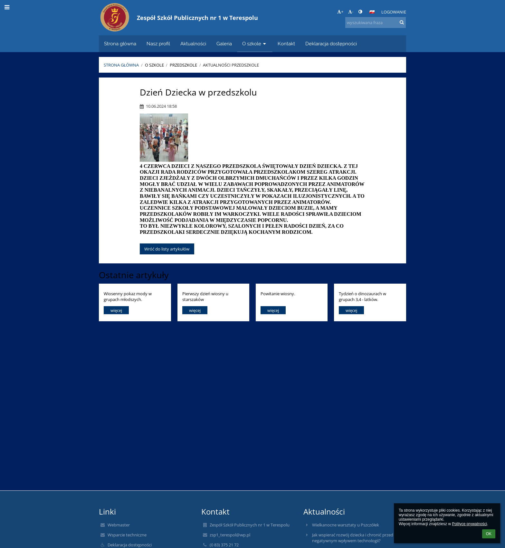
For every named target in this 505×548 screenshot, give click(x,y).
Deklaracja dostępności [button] (331, 43)
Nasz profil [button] (158, 43)
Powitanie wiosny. (278, 294)
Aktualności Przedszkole (231, 65)
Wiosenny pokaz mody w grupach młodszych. (128, 296)
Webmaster (119, 525)
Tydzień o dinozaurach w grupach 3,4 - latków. (362, 296)
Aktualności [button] (193, 43)
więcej (116, 310)
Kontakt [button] (286, 43)
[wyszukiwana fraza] (375, 22)
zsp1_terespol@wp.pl (230, 535)
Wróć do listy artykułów (166, 249)
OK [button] (488, 534)
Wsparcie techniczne (127, 535)
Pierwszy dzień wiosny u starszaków (205, 296)
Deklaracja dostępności (130, 545)
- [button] (350, 11)
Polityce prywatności (469, 524)
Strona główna (121, 65)
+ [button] (340, 11)
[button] (372, 12)
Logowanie (393, 12)
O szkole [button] (254, 43)
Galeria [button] (224, 43)
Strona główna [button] (120, 43)
